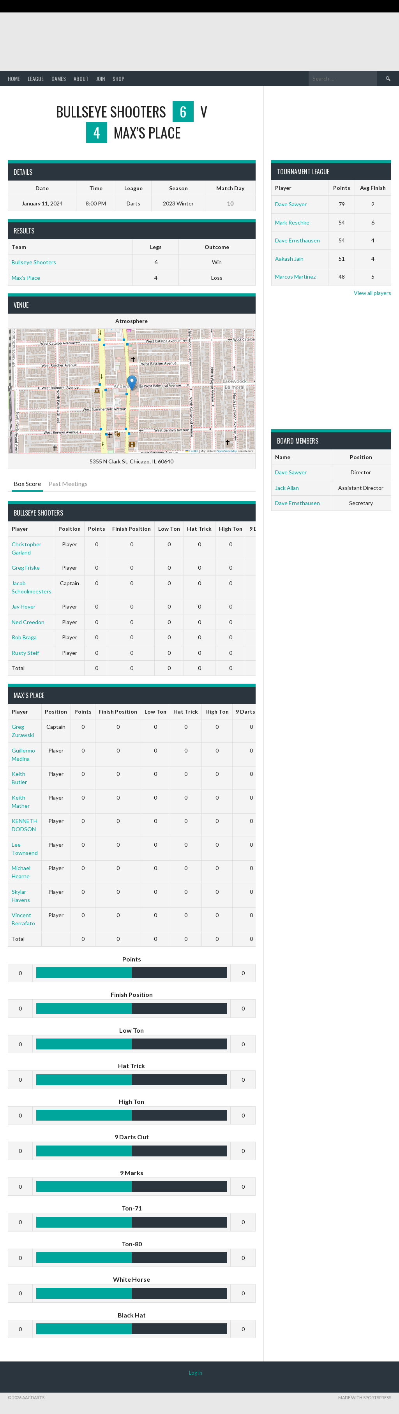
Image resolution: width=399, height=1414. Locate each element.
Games (58, 78)
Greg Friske (26, 567)
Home (14, 78)
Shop (118, 78)
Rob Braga (24, 637)
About (81, 78)
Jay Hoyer (23, 606)
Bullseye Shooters (34, 262)
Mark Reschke (292, 222)
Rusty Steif (25, 652)
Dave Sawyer (291, 204)
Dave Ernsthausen (297, 240)
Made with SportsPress (364, 1397)
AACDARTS (51, 35)
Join (100, 78)
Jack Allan (287, 487)
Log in (195, 1373)
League (36, 78)
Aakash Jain (289, 258)
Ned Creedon (28, 622)
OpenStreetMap (227, 451)
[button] (132, 383)
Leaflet (191, 451)
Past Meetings (68, 483)
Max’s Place (26, 277)
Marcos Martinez (295, 276)
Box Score (27, 483)
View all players (372, 292)
